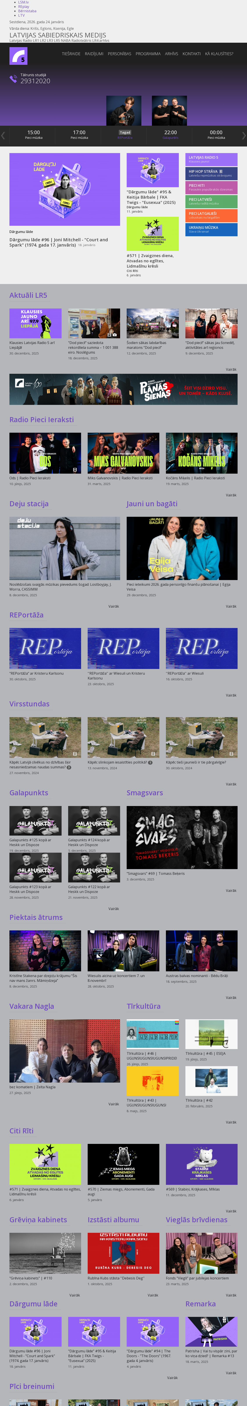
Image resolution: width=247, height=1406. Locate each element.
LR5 (57, 40)
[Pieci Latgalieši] (211, 215)
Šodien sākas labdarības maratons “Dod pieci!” (146, 345)
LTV (21, 15)
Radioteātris (81, 40)
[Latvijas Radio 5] (211, 159)
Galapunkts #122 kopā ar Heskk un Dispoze (89, 889)
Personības (119, 53)
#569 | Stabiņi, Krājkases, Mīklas (193, 1189)
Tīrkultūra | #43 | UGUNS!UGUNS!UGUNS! (146, 1103)
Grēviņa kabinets (38, 1219)
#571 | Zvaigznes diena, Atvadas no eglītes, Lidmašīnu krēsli (150, 261)
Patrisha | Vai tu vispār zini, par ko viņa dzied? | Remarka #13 (211, 1353)
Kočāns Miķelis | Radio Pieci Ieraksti (195, 478)
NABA (66, 40)
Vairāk (231, 369)
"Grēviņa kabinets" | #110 (30, 1278)
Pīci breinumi (31, 1386)
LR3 (50, 40)
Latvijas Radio (20, 40)
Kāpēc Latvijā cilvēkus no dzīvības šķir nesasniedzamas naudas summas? (40, 764)
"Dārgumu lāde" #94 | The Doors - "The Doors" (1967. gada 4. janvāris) (149, 1356)
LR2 (43, 40)
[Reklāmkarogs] (123, 389)
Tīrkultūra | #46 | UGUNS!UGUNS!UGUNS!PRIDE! (152, 1056)
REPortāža (124, 138)
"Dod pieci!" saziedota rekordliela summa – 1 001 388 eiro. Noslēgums (93, 347)
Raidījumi (94, 53)
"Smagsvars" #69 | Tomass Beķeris (156, 873)
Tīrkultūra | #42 (199, 1100)
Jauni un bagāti (152, 503)
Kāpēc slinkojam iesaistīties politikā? (117, 762)
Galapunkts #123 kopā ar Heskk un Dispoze (30, 889)
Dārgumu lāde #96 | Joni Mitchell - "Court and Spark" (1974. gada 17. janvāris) (58, 242)
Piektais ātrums (36, 917)
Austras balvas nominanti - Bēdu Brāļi (197, 975)
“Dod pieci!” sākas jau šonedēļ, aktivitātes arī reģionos (210, 345)
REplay (23, 6)
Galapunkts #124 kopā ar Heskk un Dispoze (89, 842)
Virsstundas (29, 703)
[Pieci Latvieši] (211, 201)
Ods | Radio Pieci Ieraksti (29, 478)
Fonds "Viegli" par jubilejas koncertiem (197, 1278)
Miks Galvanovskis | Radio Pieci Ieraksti (120, 478)
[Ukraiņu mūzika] (211, 229)
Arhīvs (171, 53)
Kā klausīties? (219, 53)
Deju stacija (29, 503)
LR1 (36, 40)
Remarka (200, 1303)
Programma (148, 53)
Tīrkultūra (144, 1006)
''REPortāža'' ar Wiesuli (185, 673)
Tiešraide (71, 53)
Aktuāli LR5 (28, 295)
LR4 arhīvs (100, 40)
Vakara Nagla (31, 1006)
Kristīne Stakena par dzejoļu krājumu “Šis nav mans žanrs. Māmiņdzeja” (43, 978)
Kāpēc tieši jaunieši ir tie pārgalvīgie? (196, 762)
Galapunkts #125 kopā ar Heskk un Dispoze (30, 842)
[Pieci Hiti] (211, 187)
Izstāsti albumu (113, 1219)
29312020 (35, 80)
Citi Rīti (21, 1130)
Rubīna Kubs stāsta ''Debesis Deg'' (116, 1278)
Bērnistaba (27, 11)
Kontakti (192, 53)
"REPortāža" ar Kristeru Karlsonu (36, 673)
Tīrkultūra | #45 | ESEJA (205, 1053)
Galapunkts (170, 138)
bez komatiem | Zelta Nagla (32, 1087)
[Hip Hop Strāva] (211, 173)
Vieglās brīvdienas (196, 1219)
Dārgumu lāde (33, 1303)
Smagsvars (145, 792)
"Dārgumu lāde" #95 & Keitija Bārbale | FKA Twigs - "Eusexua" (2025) (151, 197)
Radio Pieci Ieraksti (41, 419)
